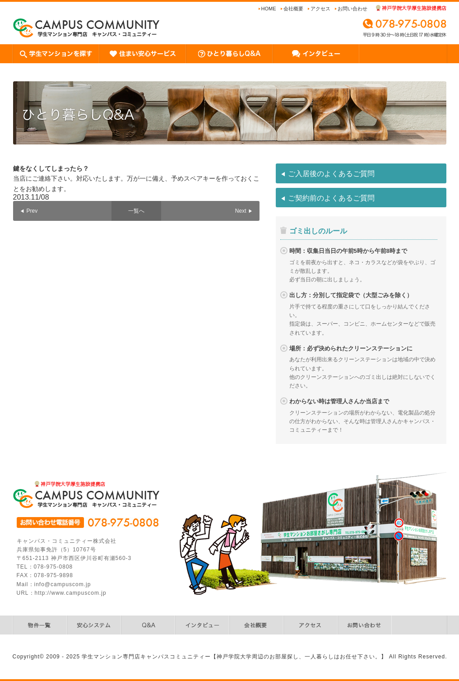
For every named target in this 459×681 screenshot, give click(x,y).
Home (268, 8)
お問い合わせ (352, 8)
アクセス (320, 8)
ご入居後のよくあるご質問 (331, 173)
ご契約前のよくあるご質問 (331, 198)
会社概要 (293, 8)
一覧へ (136, 211)
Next (240, 211)
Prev (32, 211)
